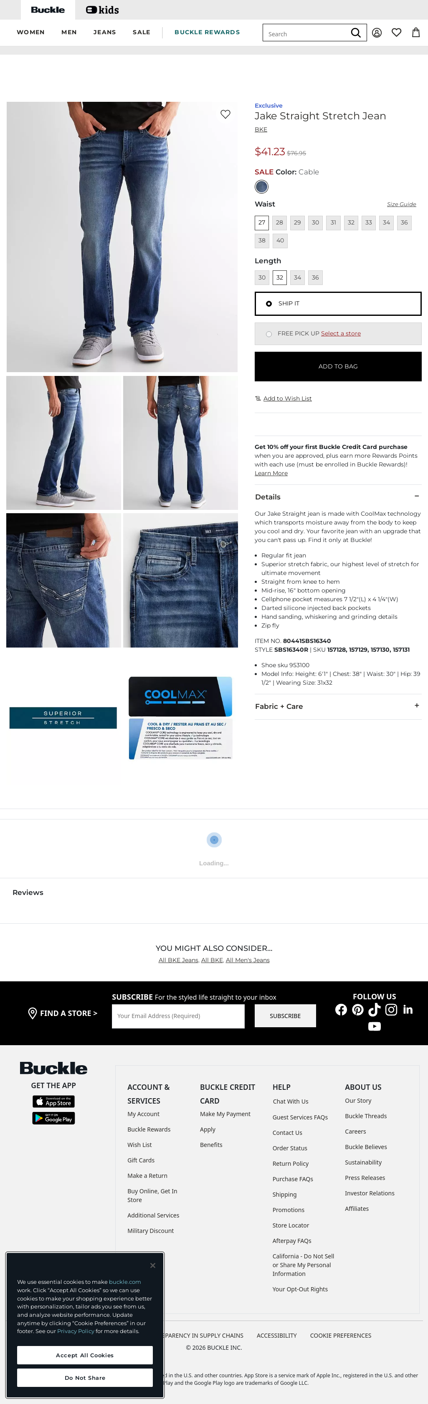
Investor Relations (370, 1191)
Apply (207, 1128)
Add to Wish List (283, 397)
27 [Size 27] (261, 220)
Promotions (289, 1208)
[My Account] (377, 33)
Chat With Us (291, 1100)
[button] (30, 33)
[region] (85, 1325)
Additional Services (153, 1213)
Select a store (341, 331)
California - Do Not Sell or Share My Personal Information (303, 1263)
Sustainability (363, 1161)
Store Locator (291, 1224)
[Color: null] (261, 185)
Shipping (285, 1193)
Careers (355, 1130)
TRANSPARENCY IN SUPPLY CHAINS (195, 1334)
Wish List (139, 1143)
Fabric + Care (338, 704)
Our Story (358, 1099)
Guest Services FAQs (300, 1115)
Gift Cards (140, 1158)
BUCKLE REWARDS (207, 32)
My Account (143, 1112)
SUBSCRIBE (285, 1014)
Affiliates (357, 1207)
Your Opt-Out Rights (300, 1287)
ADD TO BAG (338, 364)
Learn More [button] (271, 471)
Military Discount (150, 1229)
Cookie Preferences (341, 1334)
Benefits (211, 1143)
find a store (69, 1011)
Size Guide (401, 202)
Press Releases (365, 1176)
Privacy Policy (75, 1331)
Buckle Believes (366, 1145)
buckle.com (125, 1281)
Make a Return (147, 1174)
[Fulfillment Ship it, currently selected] (269, 302)
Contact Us (287, 1131)
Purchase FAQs (293, 1177)
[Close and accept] (153, 1265)
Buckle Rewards (148, 1128)
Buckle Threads (366, 1114)
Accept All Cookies (85, 1355)
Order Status (290, 1146)
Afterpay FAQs (292, 1239)
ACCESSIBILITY (277, 1334)
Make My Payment (225, 1112)
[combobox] (304, 32)
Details (338, 494)
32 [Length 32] (279, 276)
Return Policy (291, 1162)
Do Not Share (85, 1377)
